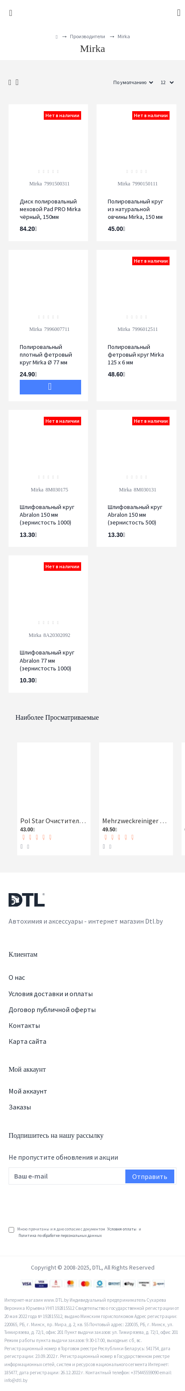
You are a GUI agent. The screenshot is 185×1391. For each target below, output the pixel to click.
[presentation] (74, 1203)
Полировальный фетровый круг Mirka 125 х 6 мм (136, 354)
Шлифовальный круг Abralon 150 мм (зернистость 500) (135, 514)
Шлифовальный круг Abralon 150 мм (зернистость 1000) (47, 514)
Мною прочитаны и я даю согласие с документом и (75, 1232)
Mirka (35, 184)
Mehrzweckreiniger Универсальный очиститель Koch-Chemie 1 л (136, 820)
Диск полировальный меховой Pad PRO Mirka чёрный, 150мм (50, 209)
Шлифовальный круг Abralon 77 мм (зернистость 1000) (47, 660)
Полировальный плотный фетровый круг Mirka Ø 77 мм (46, 354)
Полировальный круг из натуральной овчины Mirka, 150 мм (135, 209)
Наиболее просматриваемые (57, 717)
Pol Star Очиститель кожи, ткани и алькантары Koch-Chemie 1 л (54, 820)
